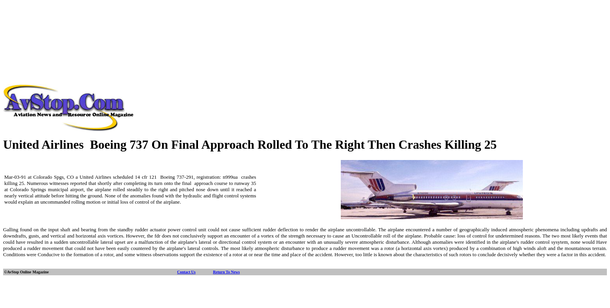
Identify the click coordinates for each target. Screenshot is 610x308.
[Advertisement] (305, 20)
